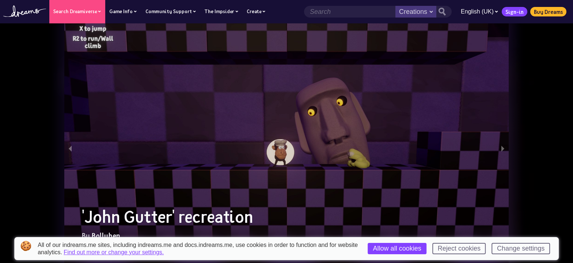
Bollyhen (105, 235)
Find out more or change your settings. (114, 252)
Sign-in (513, 11)
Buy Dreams (547, 11)
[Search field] (348, 12)
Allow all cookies (397, 248)
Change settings (520, 248)
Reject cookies (459, 248)
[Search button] (443, 12)
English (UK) (478, 11)
